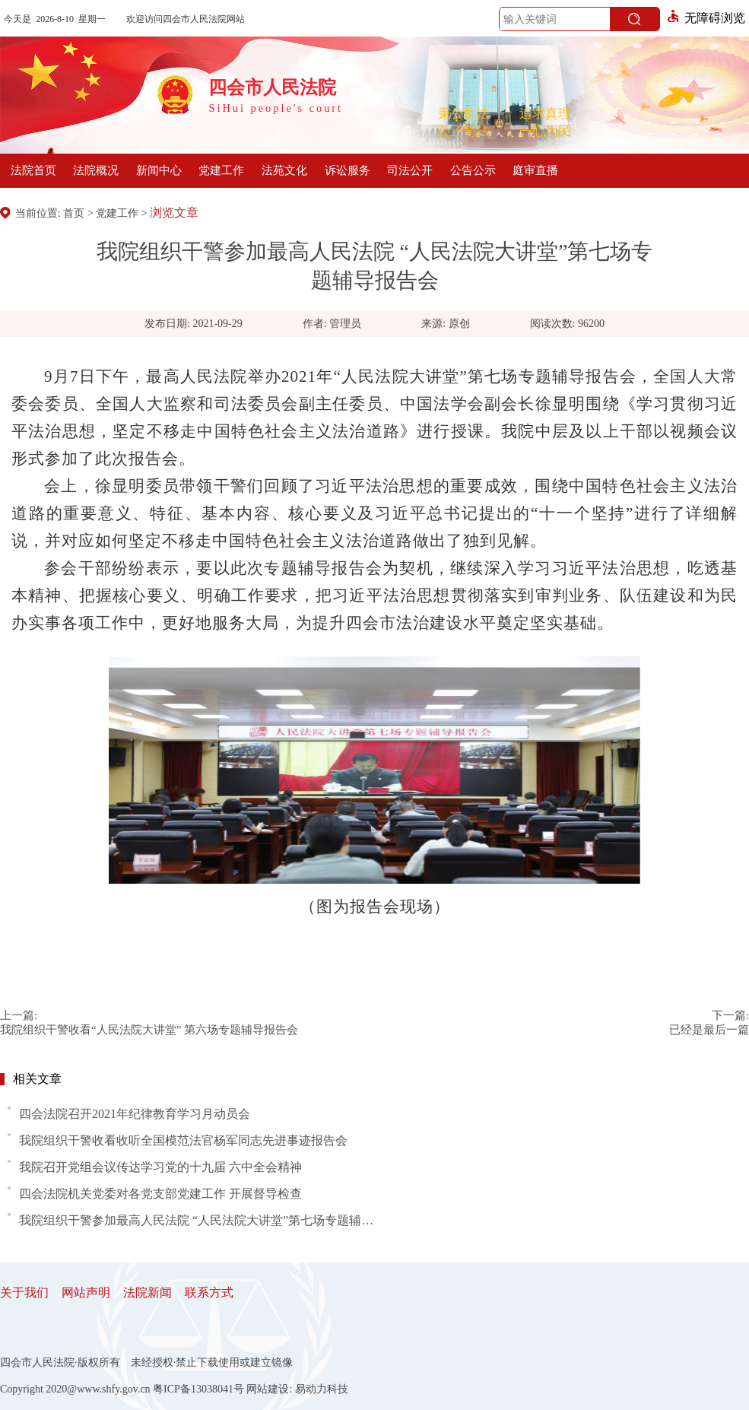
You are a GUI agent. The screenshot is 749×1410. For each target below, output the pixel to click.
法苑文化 (284, 170)
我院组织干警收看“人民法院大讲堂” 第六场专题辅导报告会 (149, 1030)
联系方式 (209, 1292)
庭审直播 (535, 170)
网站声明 (86, 1292)
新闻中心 (159, 170)
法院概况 (96, 170)
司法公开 (410, 170)
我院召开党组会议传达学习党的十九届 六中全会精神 (160, 1167)
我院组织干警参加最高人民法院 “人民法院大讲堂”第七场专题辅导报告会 (201, 1220)
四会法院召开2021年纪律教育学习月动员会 (134, 1113)
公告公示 (473, 170)
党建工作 (221, 170)
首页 (73, 213)
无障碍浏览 (706, 17)
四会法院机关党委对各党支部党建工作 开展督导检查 (160, 1193)
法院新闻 (147, 1292)
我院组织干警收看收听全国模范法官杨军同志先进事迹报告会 (183, 1140)
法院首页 (33, 170)
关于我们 (24, 1292)
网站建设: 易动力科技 (297, 1389)
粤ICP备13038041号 (198, 1389)
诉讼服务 (347, 170)
